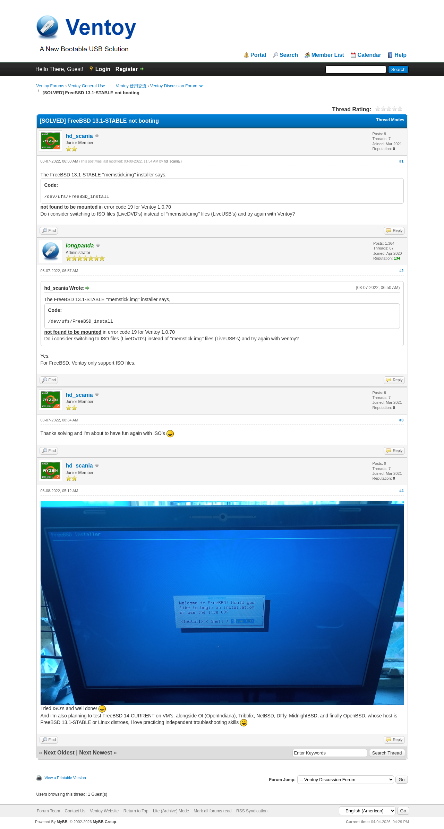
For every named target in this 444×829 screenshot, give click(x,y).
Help (400, 55)
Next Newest (95, 753)
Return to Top (135, 811)
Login (103, 69)
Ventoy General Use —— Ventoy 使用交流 (107, 86)
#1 (401, 161)
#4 (401, 491)
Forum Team (48, 811)
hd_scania (79, 136)
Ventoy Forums (50, 86)
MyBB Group (104, 822)
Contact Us (75, 811)
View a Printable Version (65, 778)
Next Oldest (59, 753)
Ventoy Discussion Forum (173, 86)
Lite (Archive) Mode (171, 811)
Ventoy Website (104, 811)
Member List (327, 55)
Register (127, 69)
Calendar (369, 55)
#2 (401, 271)
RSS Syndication (251, 811)
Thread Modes (390, 119)
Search (289, 55)
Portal (258, 55)
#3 (401, 420)
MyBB (62, 822)
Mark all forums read (212, 811)
